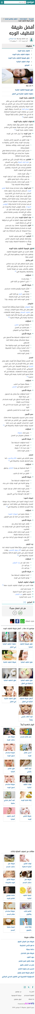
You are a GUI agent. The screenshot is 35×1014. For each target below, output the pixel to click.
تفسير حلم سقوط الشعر (26, 968)
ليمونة (20, 432)
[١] (22, 117)
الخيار (20, 294)
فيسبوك (17, 621)
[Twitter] (28, 987)
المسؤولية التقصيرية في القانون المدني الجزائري (18, 976)
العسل (14, 386)
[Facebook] (32, 987)
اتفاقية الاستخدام (29, 995)
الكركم (11, 468)
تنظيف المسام (25, 312)
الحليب (16, 324)
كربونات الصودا (13, 514)
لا (14, 612)
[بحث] (24, 2)
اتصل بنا (31, 991)
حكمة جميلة (30, 949)
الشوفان (27, 306)
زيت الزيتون (16, 562)
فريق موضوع (17, 999)
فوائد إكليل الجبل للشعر (26, 961)
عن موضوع (18, 991)
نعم (20, 612)
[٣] (15, 271)
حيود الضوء (30, 957)
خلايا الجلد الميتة (23, 162)
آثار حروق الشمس (15, 550)
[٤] (3, 425)
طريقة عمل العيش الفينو (26, 941)
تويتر (12, 621)
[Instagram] (24, 987)
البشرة (31, 366)
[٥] (18, 555)
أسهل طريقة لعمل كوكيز (26, 972)
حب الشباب (18, 594)
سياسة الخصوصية (16, 995)
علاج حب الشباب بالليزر (27, 965)
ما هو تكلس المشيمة (27, 945)
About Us (31, 999)
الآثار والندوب (12, 458)
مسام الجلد (25, 109)
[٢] (15, 130)
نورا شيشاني (12, 38)
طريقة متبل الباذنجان (27, 953)
